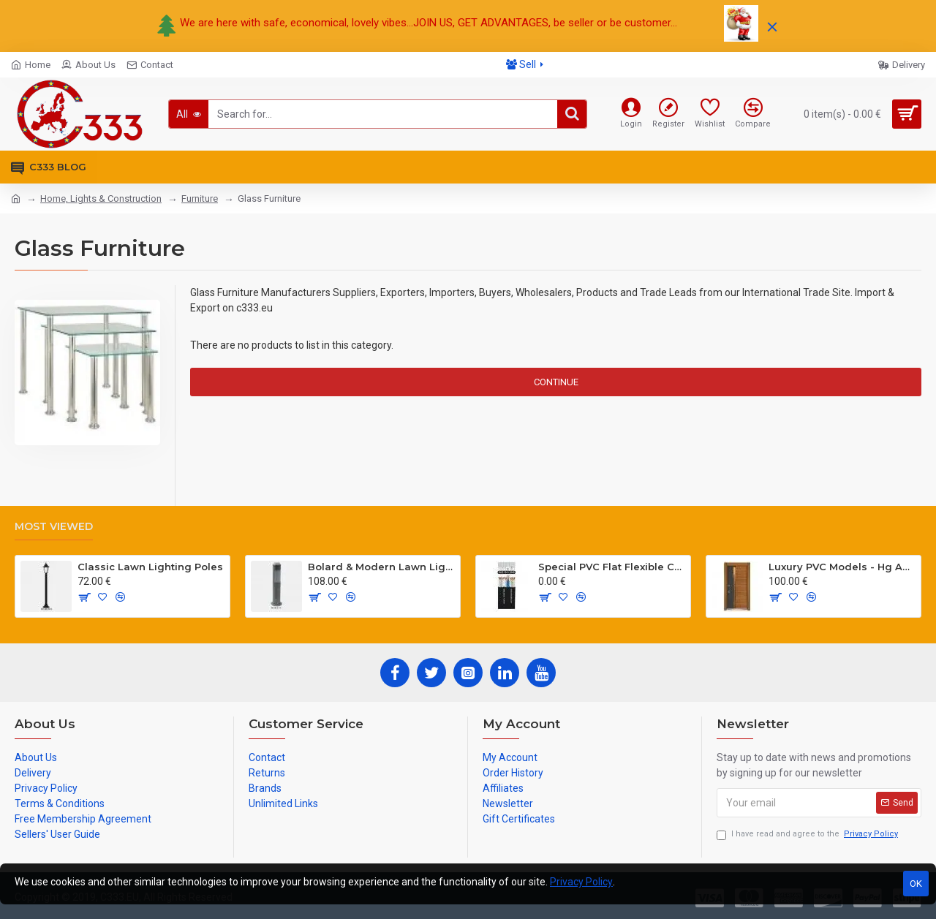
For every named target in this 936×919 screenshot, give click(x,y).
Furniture (199, 198)
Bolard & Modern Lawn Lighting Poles (381, 566)
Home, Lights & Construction (101, 198)
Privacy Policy (581, 882)
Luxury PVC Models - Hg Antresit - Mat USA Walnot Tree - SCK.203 (842, 566)
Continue (556, 382)
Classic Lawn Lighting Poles (150, 566)
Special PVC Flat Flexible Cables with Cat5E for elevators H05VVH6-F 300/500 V (611, 566)
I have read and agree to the (808, 834)
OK (916, 883)
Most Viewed (54, 527)
